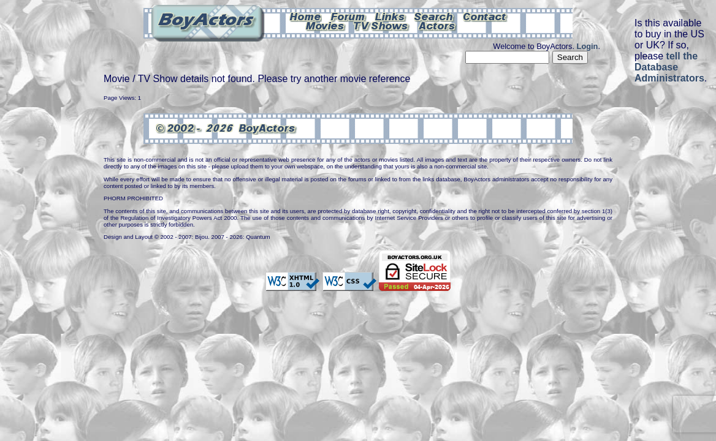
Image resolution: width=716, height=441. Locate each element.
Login (587, 46)
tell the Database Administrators (669, 67)
